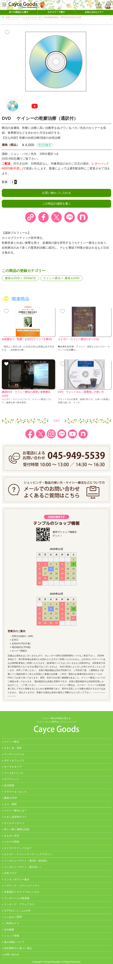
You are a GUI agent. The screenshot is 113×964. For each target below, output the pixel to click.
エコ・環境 (10, 804)
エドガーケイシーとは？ (18, 848)
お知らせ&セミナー (94, 12)
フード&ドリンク (13, 772)
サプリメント (11, 779)
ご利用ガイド (11, 923)
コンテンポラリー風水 (16, 879)
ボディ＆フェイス (14, 760)
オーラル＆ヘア (13, 766)
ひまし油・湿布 (13, 747)
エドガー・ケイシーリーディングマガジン (28, 854)
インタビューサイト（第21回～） (23, 866)
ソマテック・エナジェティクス (21, 885)
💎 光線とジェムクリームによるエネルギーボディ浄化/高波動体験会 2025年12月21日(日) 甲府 (41, 17)
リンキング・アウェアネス (19, 904)
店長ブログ (10, 873)
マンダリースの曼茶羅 (16, 898)
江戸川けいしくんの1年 (17, 910)
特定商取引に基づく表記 (18, 948)
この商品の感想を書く (56, 203)
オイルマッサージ (14, 823)
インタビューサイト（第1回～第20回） (26, 860)
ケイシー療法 (52, 278)
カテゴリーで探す (56, 12)
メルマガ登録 (11, 841)
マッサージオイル (14, 754)
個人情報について (14, 942)
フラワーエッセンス (15, 791)
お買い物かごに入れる (56, 192)
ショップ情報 (11, 935)
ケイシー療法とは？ (15, 810)
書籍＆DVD (12, 278)
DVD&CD (30, 278)
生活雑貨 (9, 785)
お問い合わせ (11, 954)
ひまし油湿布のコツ (15, 816)
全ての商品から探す (18, 12)
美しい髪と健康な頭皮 (16, 829)
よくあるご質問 (13, 916)
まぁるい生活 (11, 835)
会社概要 (9, 929)
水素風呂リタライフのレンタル (21, 891)
